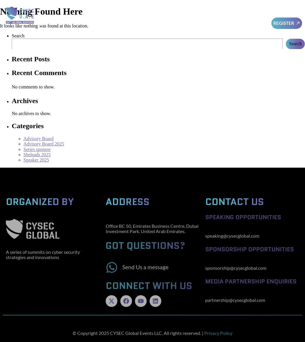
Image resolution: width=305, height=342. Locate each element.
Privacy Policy (218, 337)
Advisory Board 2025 (43, 143)
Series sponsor (37, 149)
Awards (254, 16)
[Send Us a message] (112, 272)
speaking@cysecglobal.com (232, 240)
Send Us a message (145, 272)
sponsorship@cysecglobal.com (235, 272)
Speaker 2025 (36, 159)
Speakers (174, 16)
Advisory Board (141, 16)
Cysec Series (216, 29)
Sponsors (227, 16)
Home (111, 16)
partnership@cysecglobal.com (235, 304)
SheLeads (198, 16)
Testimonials (248, 29)
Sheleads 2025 (37, 154)
